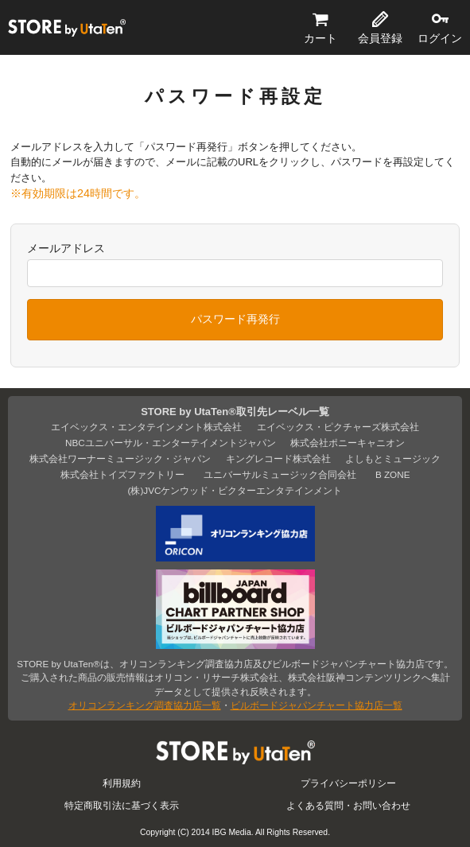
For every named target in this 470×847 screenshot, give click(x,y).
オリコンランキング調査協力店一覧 (144, 705)
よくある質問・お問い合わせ (348, 805)
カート (320, 38)
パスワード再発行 (235, 319)
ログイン (440, 38)
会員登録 (380, 38)
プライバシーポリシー (348, 783)
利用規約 (122, 783)
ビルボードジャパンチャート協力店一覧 (316, 705)
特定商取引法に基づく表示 (121, 805)
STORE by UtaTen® (67, 28)
